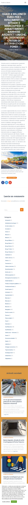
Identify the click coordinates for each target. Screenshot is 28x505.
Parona (7, 315)
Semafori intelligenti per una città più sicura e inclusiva (13, 478)
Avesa (6, 231)
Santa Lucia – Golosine (10, 332)
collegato (9, 201)
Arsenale (7, 229)
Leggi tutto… (6, 414)
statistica (7, 344)
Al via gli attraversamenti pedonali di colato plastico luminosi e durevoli (12, 401)
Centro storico (8, 257)
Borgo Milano (8, 240)
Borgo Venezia (9, 252)
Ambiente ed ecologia (10, 223)
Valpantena (8, 358)
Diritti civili (7, 272)
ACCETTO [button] (14, 501)
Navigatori (7, 309)
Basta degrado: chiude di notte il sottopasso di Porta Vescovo (13, 441)
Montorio (7, 303)
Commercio (8, 263)
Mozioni (7, 306)
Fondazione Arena (9, 286)
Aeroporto (7, 220)
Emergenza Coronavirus (11, 277)
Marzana (7, 298)
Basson (7, 234)
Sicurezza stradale (11, 177)
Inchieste (7, 292)
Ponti (6, 321)
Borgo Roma (8, 246)
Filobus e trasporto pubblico (12, 283)
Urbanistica (8, 355)
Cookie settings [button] (6, 501)
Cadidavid (7, 254)
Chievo (7, 260)
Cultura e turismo (9, 266)
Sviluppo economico (10, 347)
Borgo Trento (8, 249)
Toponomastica (9, 349)
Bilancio (7, 237)
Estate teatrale (8, 280)
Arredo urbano (8, 226)
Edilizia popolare (9, 275)
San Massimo (8, 326)
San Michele (8, 329)
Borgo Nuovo (8, 243)
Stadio (6, 341)
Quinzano (7, 324)
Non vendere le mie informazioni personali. (12, 498)
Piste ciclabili (8, 318)
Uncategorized (9, 352)
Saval (6, 335)
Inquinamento (8, 295)
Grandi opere (8, 289)
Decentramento (9, 269)
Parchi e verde (8, 312)
